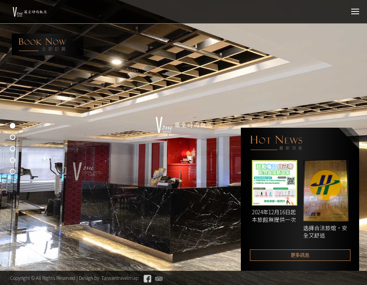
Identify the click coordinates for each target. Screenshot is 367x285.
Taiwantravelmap (119, 277)
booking (48, 44)
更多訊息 (300, 255)
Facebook (147, 279)
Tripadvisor (159, 279)
